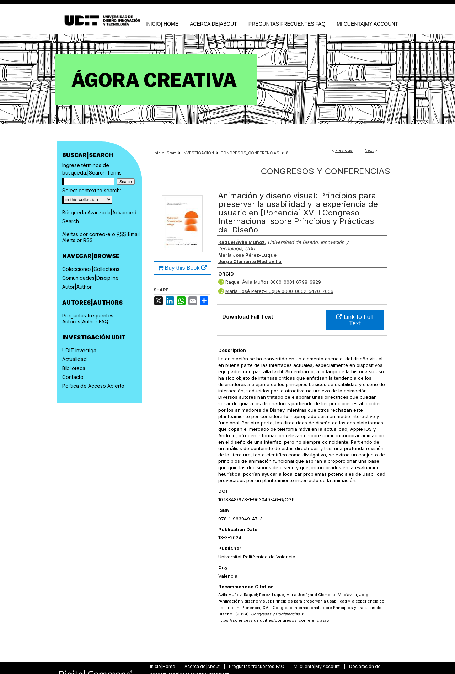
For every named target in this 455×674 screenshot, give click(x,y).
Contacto (73, 377)
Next (369, 150)
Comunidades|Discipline (90, 278)
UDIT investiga (79, 350)
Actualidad (74, 359)
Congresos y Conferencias (325, 171)
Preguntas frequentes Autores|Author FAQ (87, 318)
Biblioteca (73, 368)
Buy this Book (182, 268)
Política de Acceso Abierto (93, 386)
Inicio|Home (163, 666)
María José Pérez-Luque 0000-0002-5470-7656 (279, 291)
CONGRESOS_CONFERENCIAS (249, 152)
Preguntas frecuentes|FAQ (257, 666)
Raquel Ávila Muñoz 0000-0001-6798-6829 (273, 282)
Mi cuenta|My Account (317, 666)
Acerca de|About (202, 666)
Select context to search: (91, 190)
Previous (344, 150)
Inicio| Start (165, 152)
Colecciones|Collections (90, 269)
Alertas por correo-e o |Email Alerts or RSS (101, 237)
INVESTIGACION (198, 152)
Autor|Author (77, 287)
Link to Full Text (354, 320)
